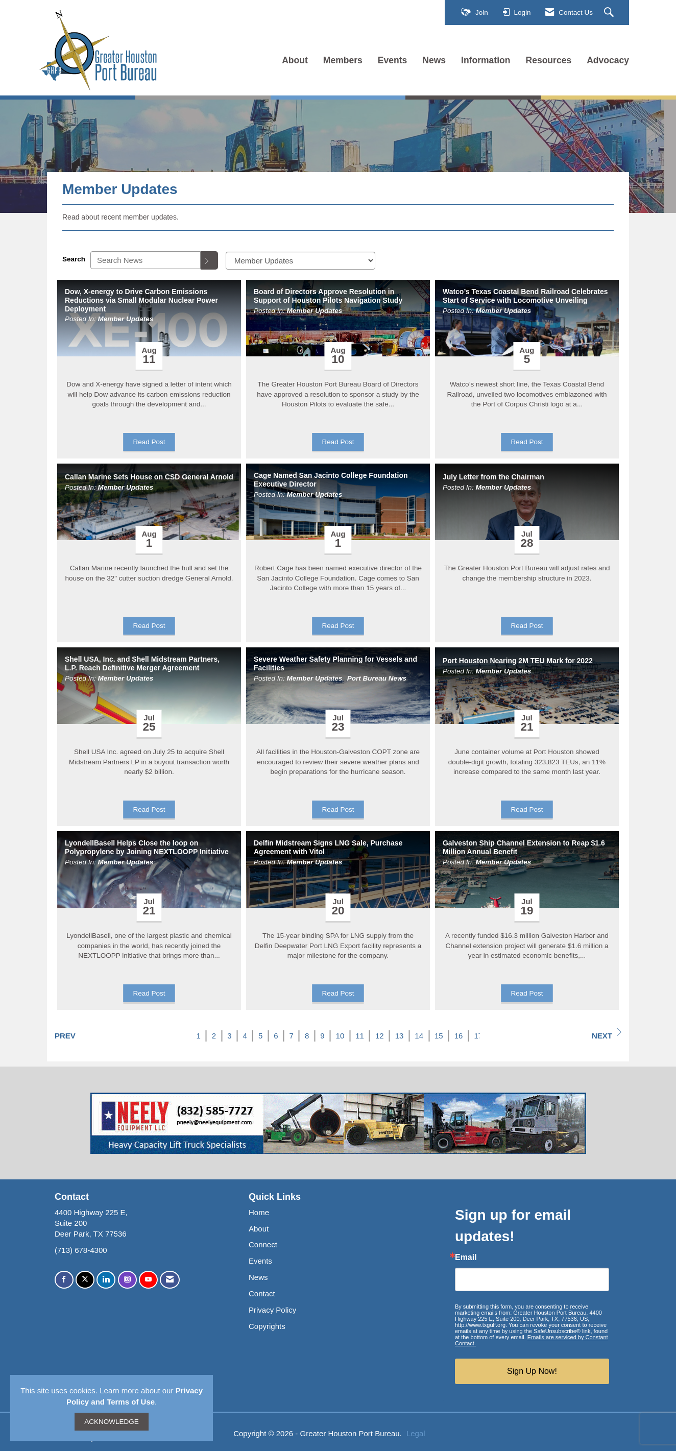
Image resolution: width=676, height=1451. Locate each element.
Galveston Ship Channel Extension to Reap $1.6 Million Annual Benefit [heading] (524, 847)
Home (259, 1212)
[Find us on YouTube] (148, 1280)
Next (606, 1034)
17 (478, 1035)
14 (419, 1035)
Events (392, 60)
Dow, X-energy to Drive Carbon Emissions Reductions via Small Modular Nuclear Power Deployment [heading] (141, 300)
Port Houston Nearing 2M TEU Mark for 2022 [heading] (518, 661)
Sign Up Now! (532, 1371)
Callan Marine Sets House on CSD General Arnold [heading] (149, 477)
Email (466, 1257)
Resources (549, 60)
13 (399, 1035)
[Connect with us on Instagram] (127, 1280)
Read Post (149, 442)
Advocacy (608, 60)
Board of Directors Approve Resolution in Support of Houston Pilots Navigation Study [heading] (328, 295)
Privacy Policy (272, 1309)
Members (343, 60)
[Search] (209, 260)
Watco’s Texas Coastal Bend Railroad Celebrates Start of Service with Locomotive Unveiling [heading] (525, 295)
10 (340, 1035)
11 (359, 1035)
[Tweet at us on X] (85, 1280)
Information (485, 60)
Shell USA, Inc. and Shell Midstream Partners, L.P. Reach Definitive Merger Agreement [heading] (142, 663)
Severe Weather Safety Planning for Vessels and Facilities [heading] (335, 663)
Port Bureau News (376, 678)
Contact (262, 1293)
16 (458, 1035)
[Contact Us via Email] (170, 1280)
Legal (415, 1433)
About (295, 60)
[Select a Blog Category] (300, 261)
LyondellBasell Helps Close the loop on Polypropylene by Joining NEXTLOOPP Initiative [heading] (147, 847)
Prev (65, 1035)
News (434, 60)
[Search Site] (610, 12)
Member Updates (126, 319)
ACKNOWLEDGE (111, 1421)
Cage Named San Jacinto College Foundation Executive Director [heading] (330, 479)
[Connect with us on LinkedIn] (105, 1280)
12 (379, 1035)
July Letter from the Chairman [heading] (493, 477)
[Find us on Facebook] (64, 1280)
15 (438, 1035)
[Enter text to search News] (145, 260)
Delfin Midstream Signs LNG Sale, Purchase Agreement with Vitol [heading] (328, 847)
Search (73, 259)
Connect (263, 1244)
